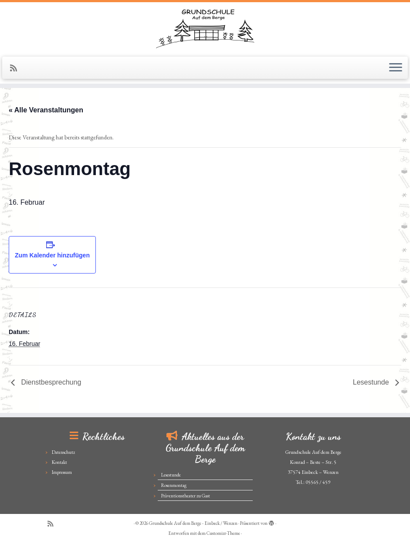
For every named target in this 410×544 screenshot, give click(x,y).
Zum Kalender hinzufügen (52, 255)
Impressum (62, 472)
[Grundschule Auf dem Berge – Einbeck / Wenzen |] (205, 28)
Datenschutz (63, 452)
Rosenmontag (173, 485)
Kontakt (59, 462)
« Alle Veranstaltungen (46, 110)
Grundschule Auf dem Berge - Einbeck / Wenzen (193, 523)
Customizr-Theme (223, 533)
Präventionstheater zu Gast (185, 496)
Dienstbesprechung (50, 382)
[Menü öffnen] (395, 67)
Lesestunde (372, 382)
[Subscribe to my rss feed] (16, 68)
